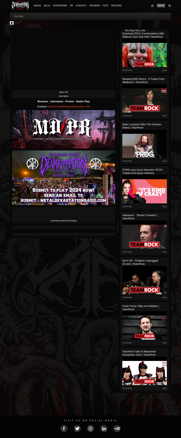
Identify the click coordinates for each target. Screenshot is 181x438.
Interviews (57, 101)
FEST (106, 5)
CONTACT (81, 5)
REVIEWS (95, 5)
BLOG (47, 5)
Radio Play (83, 101)
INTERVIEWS (60, 5)
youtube (18, 16)
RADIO (37, 5)
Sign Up (161, 6)
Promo (70, 101)
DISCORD (116, 5)
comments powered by (63, 220)
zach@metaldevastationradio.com (69, 106)
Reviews (43, 101)
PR (71, 5)
